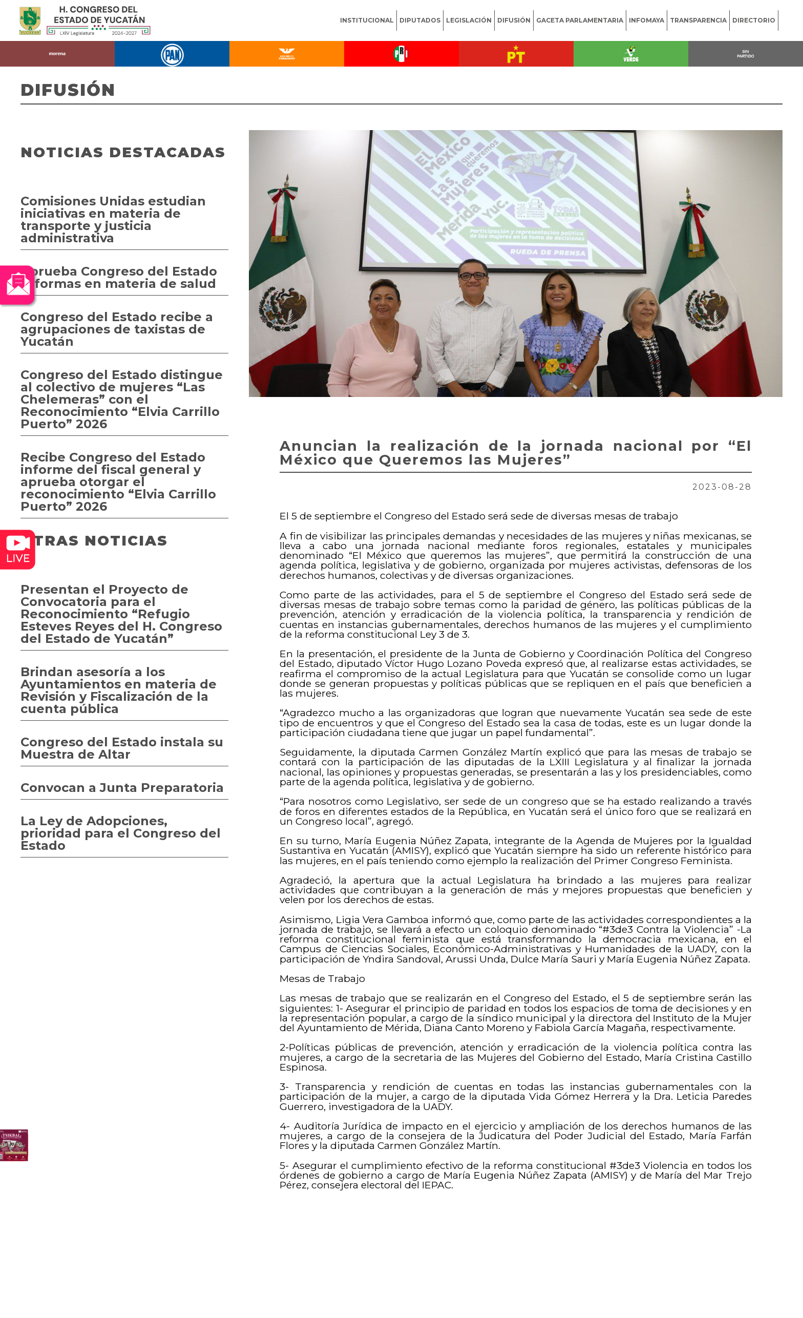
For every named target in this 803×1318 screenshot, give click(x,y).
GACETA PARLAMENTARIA (579, 20)
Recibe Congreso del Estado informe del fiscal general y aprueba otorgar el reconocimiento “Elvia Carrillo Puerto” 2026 (118, 482)
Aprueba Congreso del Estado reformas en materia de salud (118, 277)
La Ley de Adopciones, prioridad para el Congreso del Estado (120, 833)
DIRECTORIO (753, 20)
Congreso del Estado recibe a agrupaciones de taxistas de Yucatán (116, 329)
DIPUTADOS (419, 20)
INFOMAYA (646, 20)
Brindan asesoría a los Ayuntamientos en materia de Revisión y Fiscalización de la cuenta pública (118, 690)
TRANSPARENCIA (698, 20)
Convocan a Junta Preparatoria (122, 787)
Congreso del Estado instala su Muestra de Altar (121, 748)
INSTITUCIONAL (367, 20)
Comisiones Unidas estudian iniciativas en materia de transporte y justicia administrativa (113, 219)
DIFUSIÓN (514, 20)
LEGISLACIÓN (469, 20)
